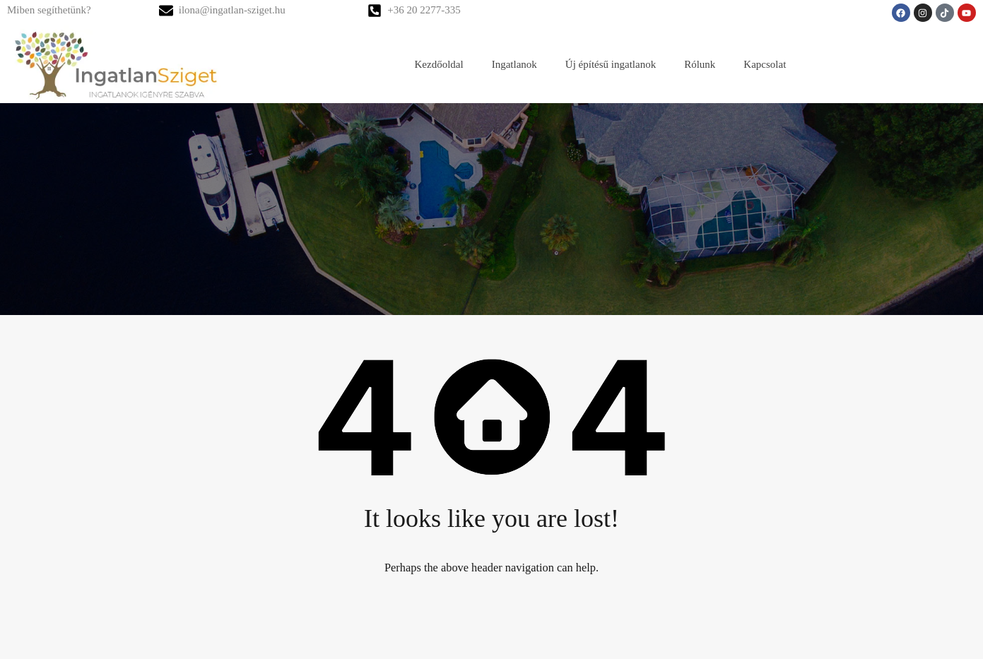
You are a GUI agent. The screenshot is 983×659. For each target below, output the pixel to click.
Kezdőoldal (439, 64)
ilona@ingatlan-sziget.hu (232, 10)
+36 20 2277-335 (423, 10)
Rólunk (699, 64)
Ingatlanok (514, 64)
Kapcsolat (764, 64)
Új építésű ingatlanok (610, 64)
